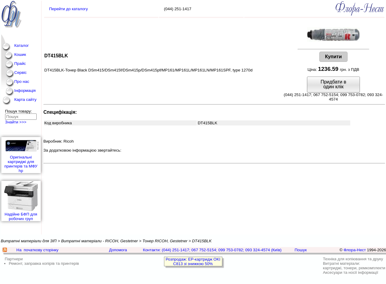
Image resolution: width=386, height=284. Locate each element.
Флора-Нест (355, 250)
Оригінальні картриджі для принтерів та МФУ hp (21, 155)
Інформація (25, 90)
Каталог (21, 45)
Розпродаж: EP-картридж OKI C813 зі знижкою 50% (193, 261)
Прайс (20, 63)
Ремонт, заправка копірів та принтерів (44, 263)
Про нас (21, 81)
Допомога (118, 250)
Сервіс (20, 72)
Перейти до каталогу (68, 9)
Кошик (20, 54)
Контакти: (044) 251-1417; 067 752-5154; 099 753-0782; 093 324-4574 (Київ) (212, 250)
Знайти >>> (15, 122)
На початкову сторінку (38, 250)
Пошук (301, 250)
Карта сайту (25, 99)
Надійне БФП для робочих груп (21, 201)
